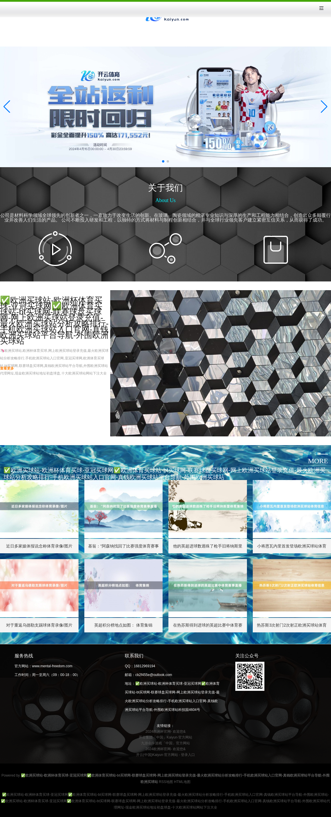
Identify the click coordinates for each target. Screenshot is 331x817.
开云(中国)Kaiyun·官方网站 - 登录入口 (165, 755)
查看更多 (7, 368)
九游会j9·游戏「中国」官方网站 (165, 743)
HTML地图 (182, 782)
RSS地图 (166, 782)
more (318, 461)
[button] (324, 106)
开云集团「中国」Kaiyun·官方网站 (165, 737)
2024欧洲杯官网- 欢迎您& (165, 731)
